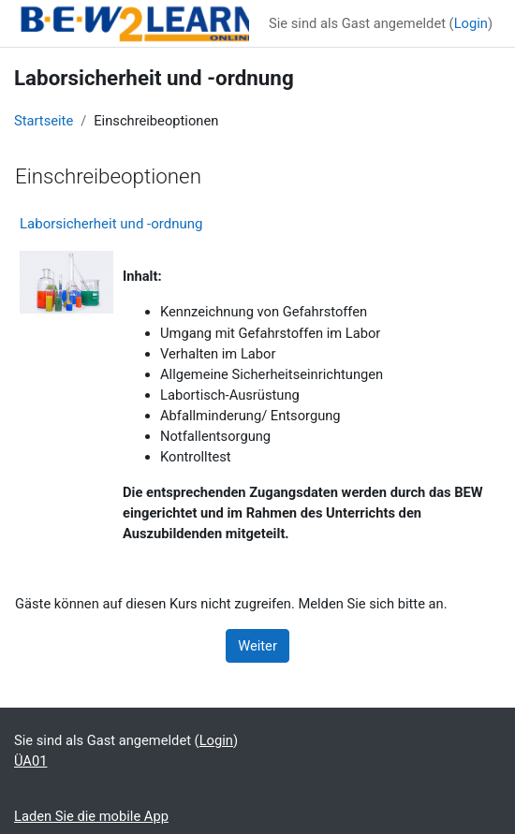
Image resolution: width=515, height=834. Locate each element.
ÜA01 (30, 761)
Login (471, 23)
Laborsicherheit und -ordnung (111, 223)
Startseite (43, 120)
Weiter (257, 645)
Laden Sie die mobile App (91, 816)
